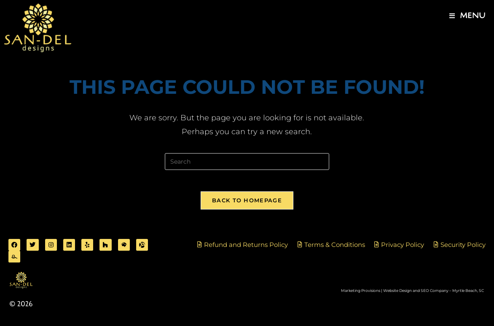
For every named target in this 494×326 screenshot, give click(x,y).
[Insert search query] (247, 161)
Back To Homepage (247, 204)
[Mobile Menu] (467, 16)
